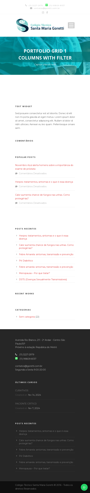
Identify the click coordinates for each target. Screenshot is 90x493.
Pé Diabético (26, 260)
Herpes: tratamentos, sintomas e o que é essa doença (44, 181)
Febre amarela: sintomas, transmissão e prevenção (46, 267)
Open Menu (71, 25)
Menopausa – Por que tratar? (34, 273)
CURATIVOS (21, 390)
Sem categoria (27, 316)
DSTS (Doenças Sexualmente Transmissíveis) (43, 279)
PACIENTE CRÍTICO (26, 403)
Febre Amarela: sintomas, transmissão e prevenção (46, 254)
